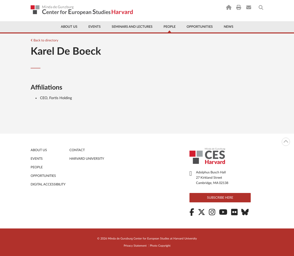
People (170, 26)
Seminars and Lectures (132, 26)
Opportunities (200, 26)
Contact (77, 150)
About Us (69, 26)
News (228, 26)
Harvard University (86, 158)
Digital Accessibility (48, 184)
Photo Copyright (160, 245)
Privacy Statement (135, 245)
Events (94, 26)
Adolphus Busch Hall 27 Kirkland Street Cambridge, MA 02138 (212, 178)
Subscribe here (220, 197)
